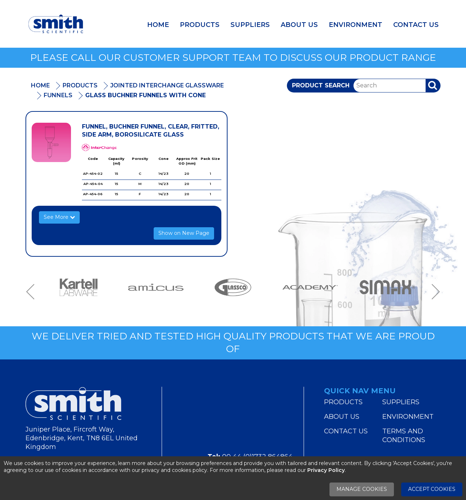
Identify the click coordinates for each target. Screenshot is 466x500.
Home (158, 25)
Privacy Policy (326, 470)
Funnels (58, 95)
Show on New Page (183, 233)
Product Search (321, 85)
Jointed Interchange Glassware (167, 85)
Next (433, 291)
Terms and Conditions (403, 435)
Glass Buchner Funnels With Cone (145, 95)
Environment (355, 25)
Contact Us (416, 25)
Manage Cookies (361, 489)
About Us (299, 25)
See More (59, 217)
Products (200, 25)
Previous (32, 291)
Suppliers (250, 25)
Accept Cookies (431, 489)
